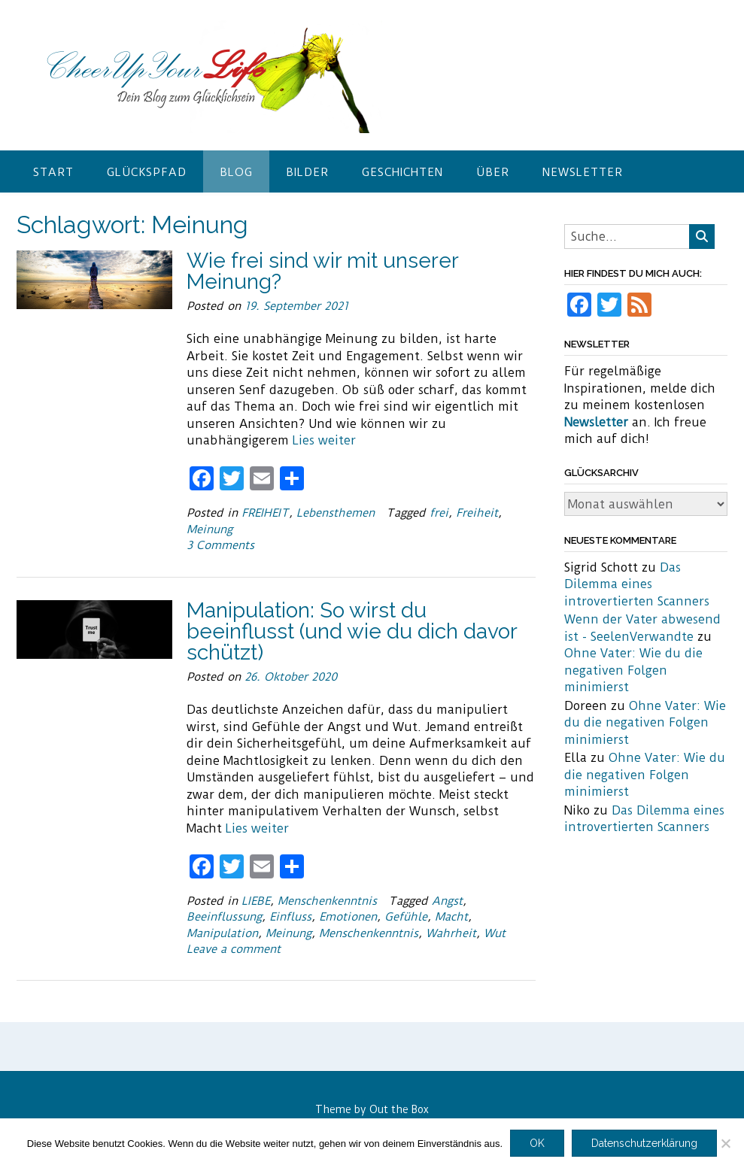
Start (53, 172)
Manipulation (222, 933)
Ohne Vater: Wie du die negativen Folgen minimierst (633, 670)
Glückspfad (147, 172)
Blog (236, 172)
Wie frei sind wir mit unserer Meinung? (322, 271)
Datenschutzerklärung (644, 1143)
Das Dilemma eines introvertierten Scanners (636, 584)
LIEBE (255, 901)
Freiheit (477, 513)
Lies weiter (324, 440)
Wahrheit (451, 933)
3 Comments (220, 545)
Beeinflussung (224, 917)
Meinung (209, 529)
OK (537, 1143)
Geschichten (402, 172)
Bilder (307, 172)
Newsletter (582, 172)
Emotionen (348, 917)
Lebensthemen (335, 513)
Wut (495, 933)
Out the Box (399, 1109)
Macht (451, 917)
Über (492, 172)
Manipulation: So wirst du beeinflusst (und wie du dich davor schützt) (352, 631)
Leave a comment (234, 949)
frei (439, 513)
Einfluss (290, 917)
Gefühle (405, 917)
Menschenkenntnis (327, 901)
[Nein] (725, 1143)
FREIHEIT (265, 513)
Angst (447, 901)
